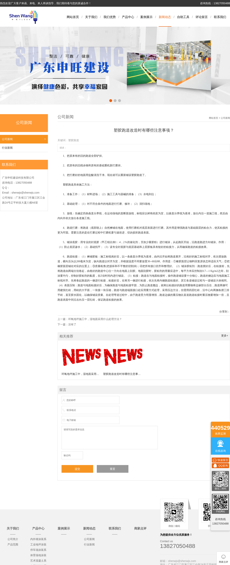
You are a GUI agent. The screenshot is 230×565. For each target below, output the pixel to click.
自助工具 (183, 17)
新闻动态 (165, 17)
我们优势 (110, 17)
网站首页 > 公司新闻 (219, 118)
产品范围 (12, 544)
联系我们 (220, 17)
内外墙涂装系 (38, 539)
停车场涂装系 (38, 549)
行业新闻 (7, 147)
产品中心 (128, 17)
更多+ (224, 335)
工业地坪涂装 (38, 544)
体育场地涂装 (38, 555)
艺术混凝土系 (38, 560)
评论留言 (202, 17)
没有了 (72, 324)
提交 (77, 468)
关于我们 (91, 17)
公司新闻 (7, 139)
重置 (112, 468)
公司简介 (12, 539)
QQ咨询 (220, 465)
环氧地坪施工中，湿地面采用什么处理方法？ (95, 319)
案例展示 (146, 17)
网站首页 (73, 17)
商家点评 (140, 528)
